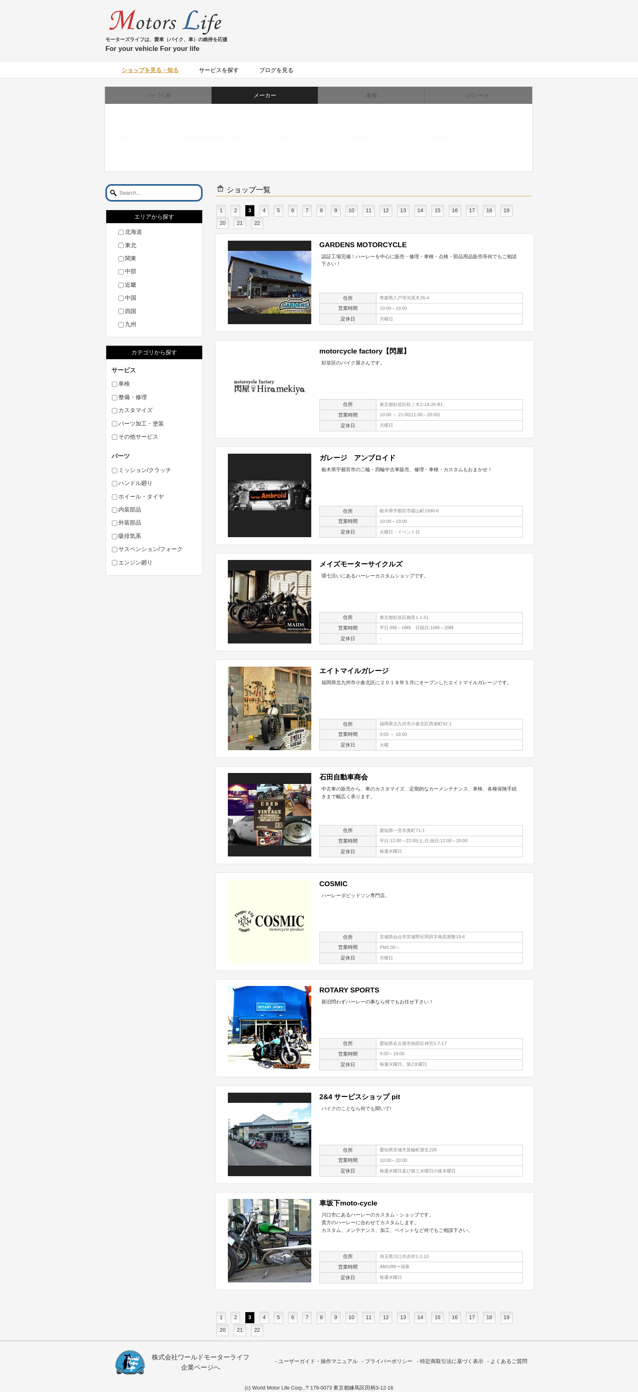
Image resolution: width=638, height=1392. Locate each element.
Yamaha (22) (456, 136)
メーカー (264, 95)
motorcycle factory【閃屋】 (364, 351)
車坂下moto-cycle (348, 1203)
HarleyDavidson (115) (217, 136)
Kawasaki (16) (303, 146)
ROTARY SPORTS (349, 990)
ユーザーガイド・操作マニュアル (318, 1361)
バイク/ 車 (158, 95)
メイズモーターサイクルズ (360, 564)
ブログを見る (276, 70)
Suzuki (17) (374, 136)
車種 (371, 95)
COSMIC (333, 884)
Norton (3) (298, 136)
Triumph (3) (375, 146)
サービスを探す (219, 70)
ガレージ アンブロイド (357, 458)
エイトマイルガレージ (354, 671)
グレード (478, 95)
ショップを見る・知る (150, 70)
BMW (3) (137, 156)
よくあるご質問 (508, 1361)
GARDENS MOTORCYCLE (363, 245)
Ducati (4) (138, 146)
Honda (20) (203, 146)
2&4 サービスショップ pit (359, 1097)
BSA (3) (135, 136)
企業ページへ (200, 1367)
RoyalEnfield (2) (381, 156)
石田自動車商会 (343, 777)
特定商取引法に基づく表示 (451, 1361)
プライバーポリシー (389, 1361)
